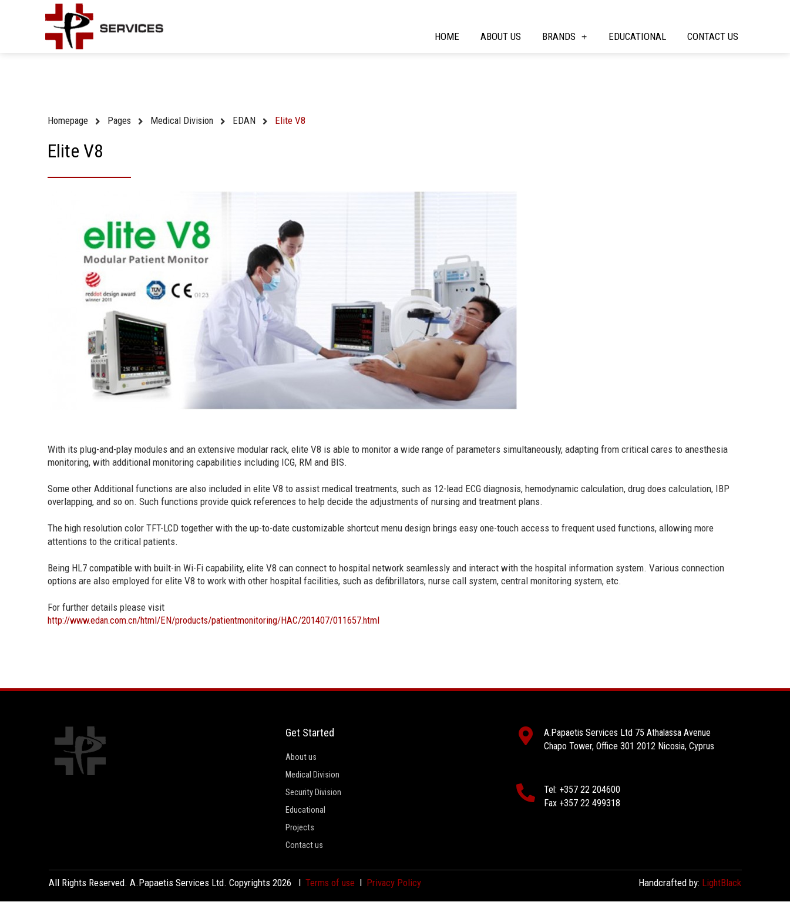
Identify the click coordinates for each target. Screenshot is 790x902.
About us (500, 36)
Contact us (712, 36)
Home (447, 36)
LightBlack (721, 883)
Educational (637, 36)
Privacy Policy (395, 883)
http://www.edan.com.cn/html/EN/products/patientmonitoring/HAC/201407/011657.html (220, 620)
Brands (564, 37)
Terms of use (331, 883)
